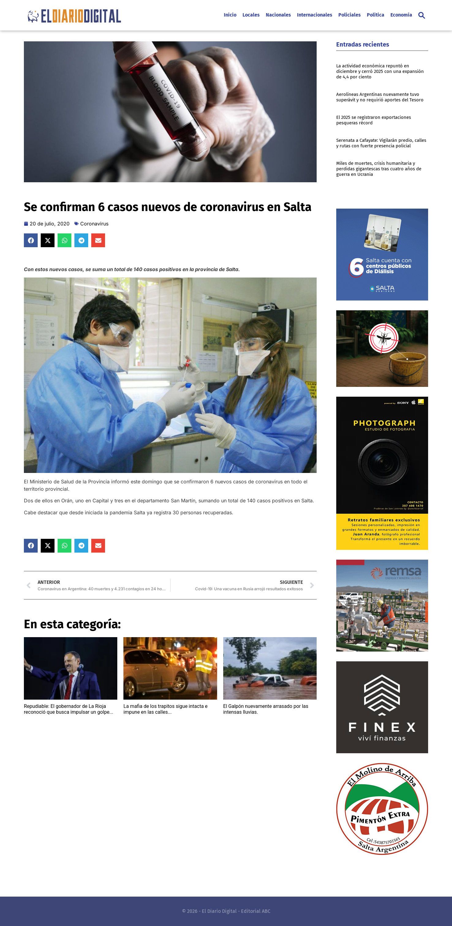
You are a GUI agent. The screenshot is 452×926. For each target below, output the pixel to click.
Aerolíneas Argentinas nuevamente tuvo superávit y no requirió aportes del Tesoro (380, 97)
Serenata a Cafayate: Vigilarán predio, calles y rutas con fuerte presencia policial (381, 143)
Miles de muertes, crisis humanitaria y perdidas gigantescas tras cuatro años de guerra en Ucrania (378, 169)
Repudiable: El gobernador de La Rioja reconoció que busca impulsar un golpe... (68, 709)
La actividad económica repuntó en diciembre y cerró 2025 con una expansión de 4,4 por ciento (380, 71)
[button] (421, 15)
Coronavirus (94, 224)
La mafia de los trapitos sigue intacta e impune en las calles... (165, 709)
